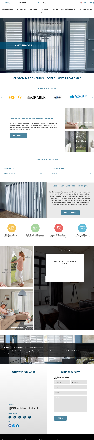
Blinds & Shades (7, 9)
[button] (2, 97)
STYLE (54, 173)
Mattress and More (85, 9)
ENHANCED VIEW (9, 173)
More (51, 13)
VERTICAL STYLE (8, 168)
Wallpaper (45, 9)
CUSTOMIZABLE (58, 168)
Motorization (33, 9)
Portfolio (55, 9)
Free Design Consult (68, 9)
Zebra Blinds (21, 9)
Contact (43, 13)
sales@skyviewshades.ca (47, 3)
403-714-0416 (23, 3)
